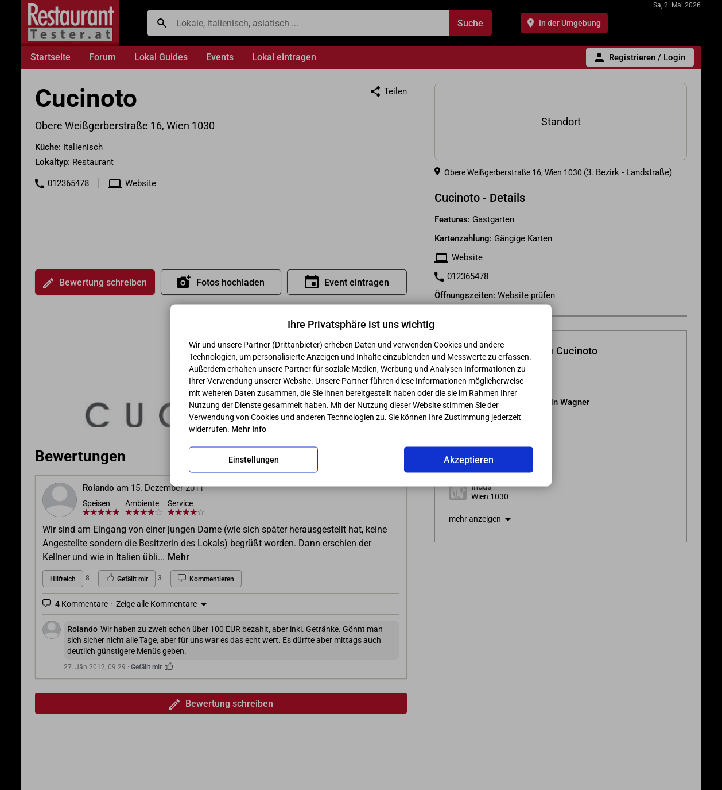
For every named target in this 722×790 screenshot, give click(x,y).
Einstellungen (253, 459)
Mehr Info (248, 428)
